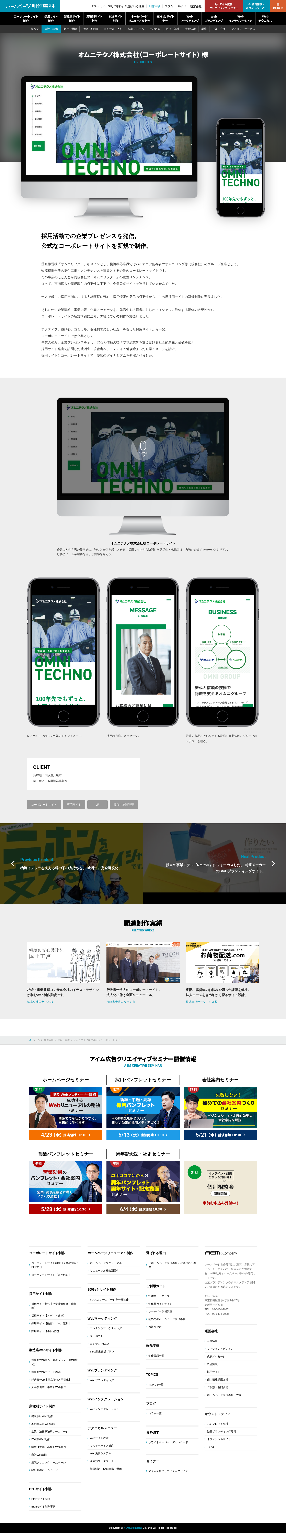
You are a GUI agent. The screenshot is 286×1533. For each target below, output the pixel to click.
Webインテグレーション (240, 18)
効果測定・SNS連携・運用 (106, 1468)
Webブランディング (214, 18)
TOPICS (152, 1374)
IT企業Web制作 (40, 1439)
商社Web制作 (39, 1454)
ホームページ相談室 (160, 1311)
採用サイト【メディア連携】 (48, 1315)
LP (97, 804)
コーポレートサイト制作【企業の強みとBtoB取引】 (55, 1265)
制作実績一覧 (156, 1355)
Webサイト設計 (99, 1438)
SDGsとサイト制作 (165, 18)
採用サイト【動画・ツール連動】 (51, 1323)
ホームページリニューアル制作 (139, 18)
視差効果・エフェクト (103, 1461)
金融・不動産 (90, 28)
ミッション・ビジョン (220, 1348)
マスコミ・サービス (243, 28)
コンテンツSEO (99, 1343)
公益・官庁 (219, 28)
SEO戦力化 (96, 1336)
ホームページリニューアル (106, 1263)
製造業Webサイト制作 (45, 1350)
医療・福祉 (172, 28)
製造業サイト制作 (72, 18)
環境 (204, 28)
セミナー (152, 1461)
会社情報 (212, 1340)
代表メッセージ (216, 1356)
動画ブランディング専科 (221, 1431)
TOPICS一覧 (155, 1384)
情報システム (136, 28)
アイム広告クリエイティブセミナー (169, 1471)
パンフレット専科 (217, 1423)
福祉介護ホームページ (44, 1470)
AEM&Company (133, 1527)
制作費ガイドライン (160, 1303)
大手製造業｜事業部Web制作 (48, 1387)
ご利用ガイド (156, 1286)
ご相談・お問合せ (217, 1387)
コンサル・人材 (113, 28)
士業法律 (190, 28)
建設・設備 (51, 28)
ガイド (181, 6)
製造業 (35, 28)
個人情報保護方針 (217, 1379)
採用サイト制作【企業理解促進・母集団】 (53, 1306)
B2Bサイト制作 (116, 18)
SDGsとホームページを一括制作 (109, 1299)
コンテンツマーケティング (106, 1328)
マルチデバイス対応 (102, 1445)
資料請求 (152, 1432)
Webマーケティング (190, 18)
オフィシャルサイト (219, 1439)
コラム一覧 (155, 1413)
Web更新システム (100, 1453)
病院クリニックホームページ (48, 1462)
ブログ (151, 1403)
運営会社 (196, 6)
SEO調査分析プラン (102, 1351)
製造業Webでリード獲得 (46, 1371)
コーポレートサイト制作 (26, 18)
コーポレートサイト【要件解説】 (51, 1274)
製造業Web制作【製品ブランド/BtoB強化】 (54, 1362)
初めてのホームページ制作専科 (166, 1319)
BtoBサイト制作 (40, 1499)
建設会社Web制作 (42, 1416)
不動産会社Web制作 (43, 1423)
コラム (168, 6)
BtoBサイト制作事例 (43, 1506)
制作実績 (154, 6)
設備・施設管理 (124, 804)
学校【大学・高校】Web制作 (48, 1447)
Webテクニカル (265, 18)
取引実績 (212, 1364)
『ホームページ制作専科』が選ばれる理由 (117, 6)
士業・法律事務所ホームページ (49, 1431)
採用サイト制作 (51, 18)
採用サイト (213, 1371)
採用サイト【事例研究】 (45, 1331)
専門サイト (74, 804)
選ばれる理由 (156, 1253)
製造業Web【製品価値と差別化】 (51, 1379)
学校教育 (155, 28)
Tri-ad (210, 1447)
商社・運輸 (70, 28)
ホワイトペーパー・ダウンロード (168, 1442)
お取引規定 (155, 1326)
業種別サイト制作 (94, 18)
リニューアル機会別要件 (104, 1270)
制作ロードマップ (159, 1296)
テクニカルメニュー (102, 1428)
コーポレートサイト (44, 804)
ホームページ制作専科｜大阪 (224, 1395)
